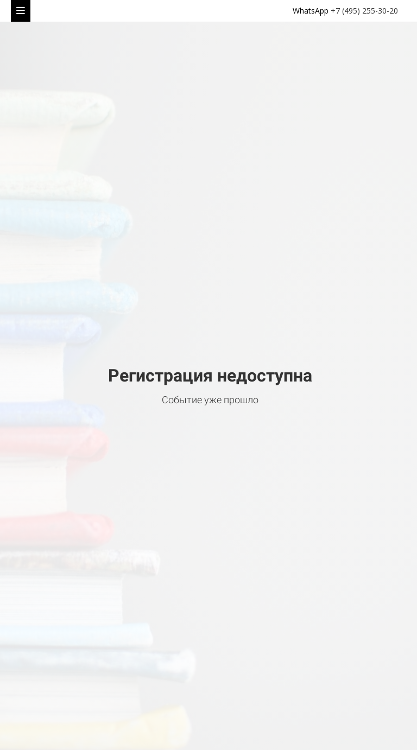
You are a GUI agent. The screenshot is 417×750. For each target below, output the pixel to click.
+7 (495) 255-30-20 (364, 10)
